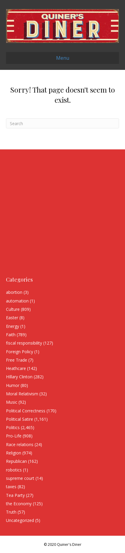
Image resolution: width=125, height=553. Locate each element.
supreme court (20, 478)
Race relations (19, 444)
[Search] (62, 123)
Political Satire (19, 419)
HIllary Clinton (19, 377)
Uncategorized (20, 520)
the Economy (19, 503)
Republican (16, 461)
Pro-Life (13, 436)
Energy (12, 326)
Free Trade (16, 360)
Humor (12, 385)
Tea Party (15, 495)
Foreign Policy (19, 351)
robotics (14, 470)
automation (17, 301)
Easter (12, 317)
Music (11, 402)
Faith (11, 334)
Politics (13, 427)
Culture (13, 309)
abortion (14, 292)
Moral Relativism (22, 394)
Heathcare (16, 368)
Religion (13, 453)
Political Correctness (25, 411)
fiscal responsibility (24, 343)
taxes (11, 486)
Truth (11, 512)
